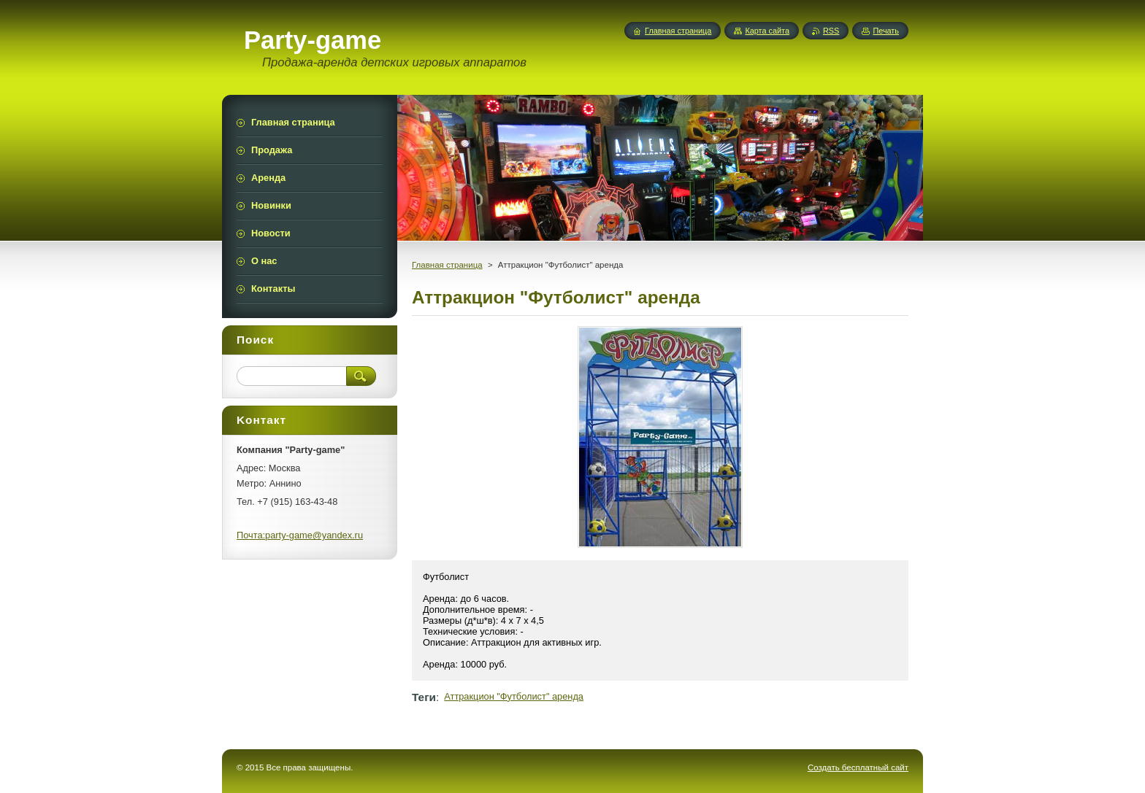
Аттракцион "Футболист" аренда (513, 696)
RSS (831, 30)
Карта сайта (767, 30)
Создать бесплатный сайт (858, 767)
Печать (886, 30)
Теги (424, 697)
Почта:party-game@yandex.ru (300, 535)
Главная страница (447, 264)
